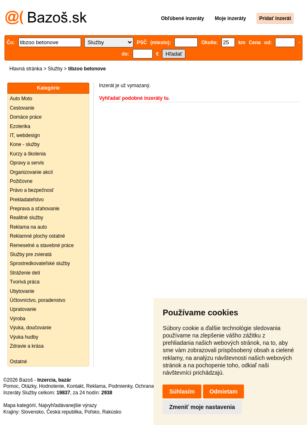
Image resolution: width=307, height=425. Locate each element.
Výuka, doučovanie (30, 328)
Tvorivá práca (25, 282)
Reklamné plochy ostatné (37, 236)
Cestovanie (22, 108)
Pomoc (10, 386)
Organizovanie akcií (31, 172)
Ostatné (18, 361)
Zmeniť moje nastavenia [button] (202, 407)
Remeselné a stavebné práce (42, 245)
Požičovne (21, 181)
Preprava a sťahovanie (34, 208)
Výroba (17, 319)
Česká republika (63, 412)
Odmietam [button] (223, 391)
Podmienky (120, 386)
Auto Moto (21, 98)
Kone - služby (25, 144)
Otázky (28, 386)
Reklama (96, 386)
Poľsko (91, 412)
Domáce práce (26, 117)
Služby (55, 69)
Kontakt (75, 386)
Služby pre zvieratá (31, 254)
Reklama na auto (28, 227)
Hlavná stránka (25, 69)
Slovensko (32, 412)
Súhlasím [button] (181, 391)
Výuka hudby (24, 337)
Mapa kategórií (19, 405)
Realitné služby (26, 217)
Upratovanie (23, 309)
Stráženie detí (25, 273)
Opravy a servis (27, 163)
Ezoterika (20, 126)
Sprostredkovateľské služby (40, 263)
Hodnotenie (51, 386)
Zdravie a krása (27, 346)
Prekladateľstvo (27, 199)
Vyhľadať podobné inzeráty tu (134, 98)
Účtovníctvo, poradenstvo (37, 300)
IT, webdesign (25, 135)
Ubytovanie (22, 291)
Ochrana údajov (152, 386)
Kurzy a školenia (28, 154)
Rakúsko (112, 412)
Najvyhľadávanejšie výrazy (67, 405)
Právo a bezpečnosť (32, 190)
